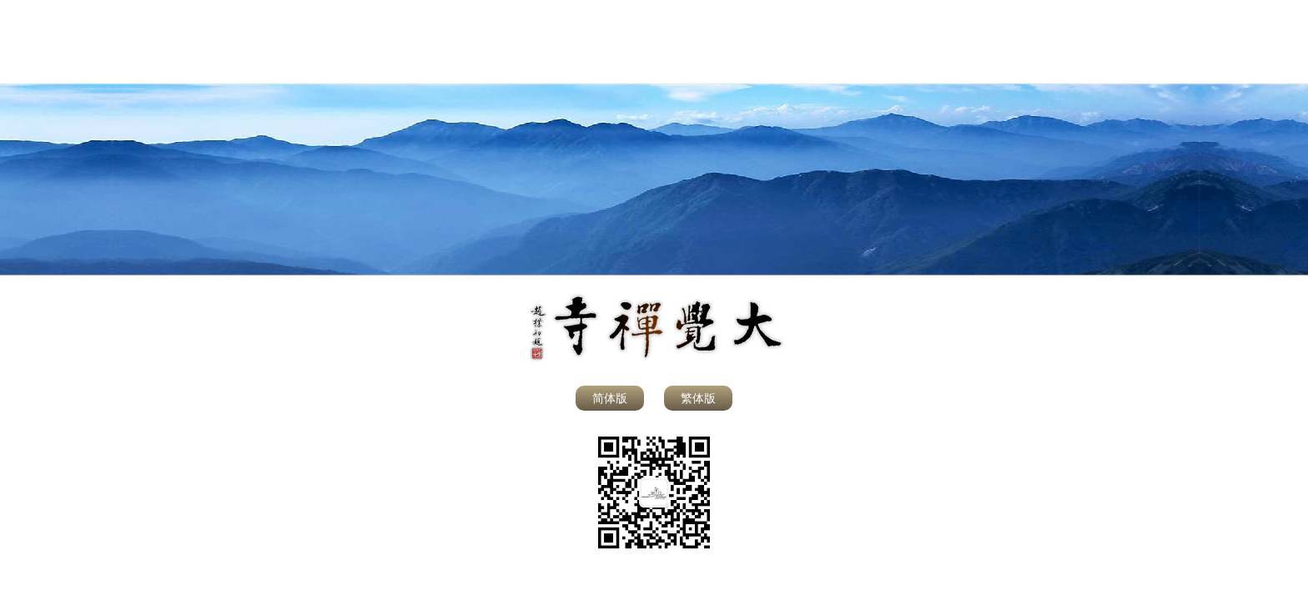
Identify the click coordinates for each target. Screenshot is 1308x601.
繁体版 (698, 398)
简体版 (609, 398)
